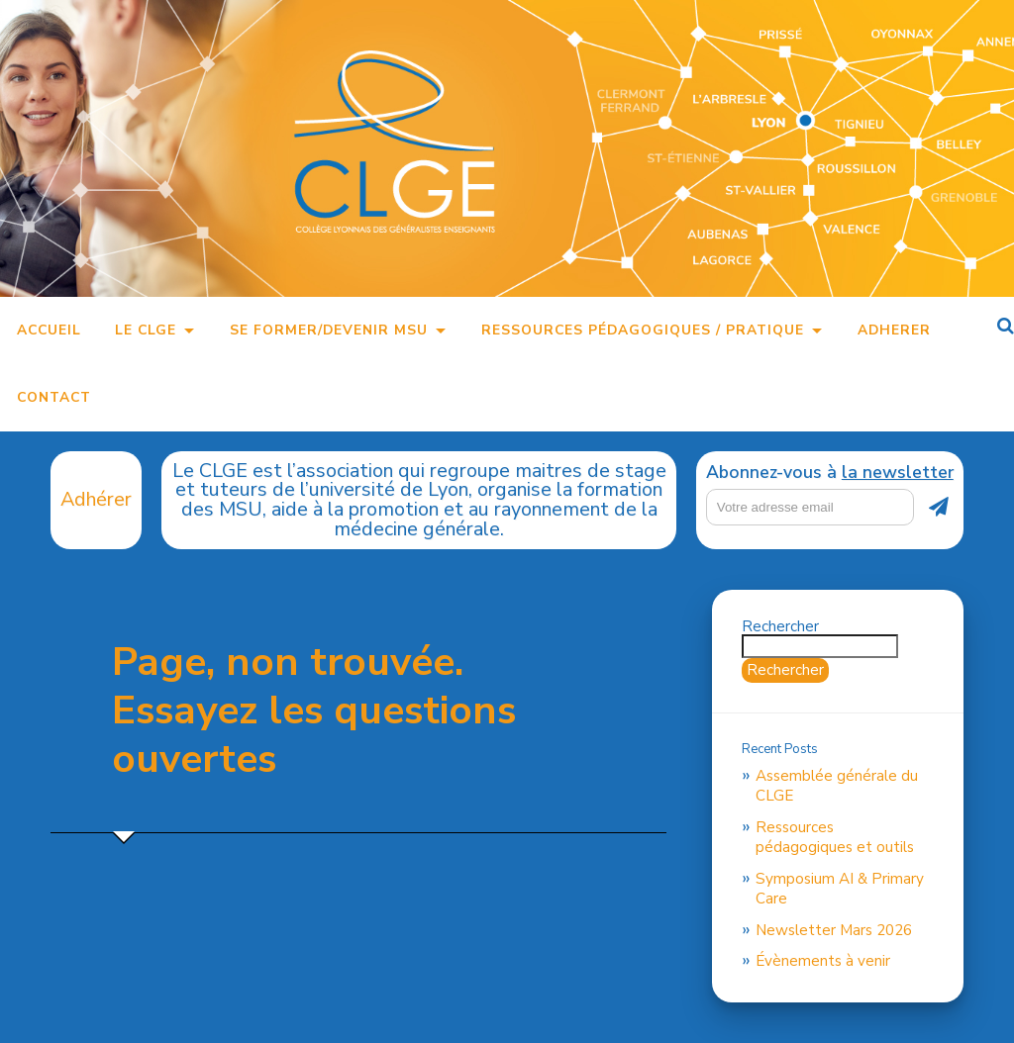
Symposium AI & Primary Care (840, 888)
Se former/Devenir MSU (329, 330)
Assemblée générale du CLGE (837, 786)
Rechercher (780, 626)
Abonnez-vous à (830, 473)
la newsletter (898, 472)
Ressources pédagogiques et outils (835, 837)
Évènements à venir (823, 961)
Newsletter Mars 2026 (834, 930)
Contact (54, 397)
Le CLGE (145, 330)
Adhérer (96, 499)
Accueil (49, 330)
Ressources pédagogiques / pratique (642, 330)
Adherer (894, 330)
